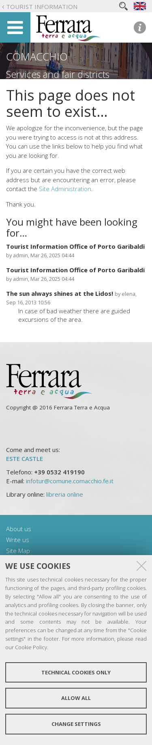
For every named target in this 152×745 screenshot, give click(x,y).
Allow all (76, 698)
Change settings (76, 724)
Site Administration (65, 189)
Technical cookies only (76, 672)
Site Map (18, 551)
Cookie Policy (31, 647)
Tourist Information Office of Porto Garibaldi (75, 246)
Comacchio (37, 56)
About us (18, 529)
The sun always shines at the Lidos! (60, 293)
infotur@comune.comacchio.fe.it (69, 481)
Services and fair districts (57, 74)
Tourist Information (41, 6)
